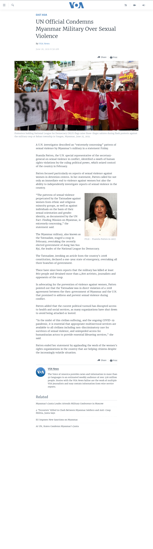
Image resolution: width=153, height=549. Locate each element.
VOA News (44, 43)
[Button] (101, 57)
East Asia (41, 15)
